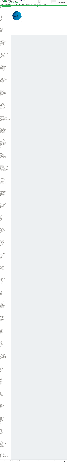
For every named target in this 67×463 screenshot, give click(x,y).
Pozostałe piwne (8, 4)
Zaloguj (53, 1)
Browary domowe (5, 207)
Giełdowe (5, 7)
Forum (27, 0)
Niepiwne (28, 4)
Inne (31, 4)
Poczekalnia (36, 4)
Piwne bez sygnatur (33, 0)
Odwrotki (23, 4)
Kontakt (44, 4)
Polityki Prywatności (32, 461)
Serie (19, 4)
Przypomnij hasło (61, 2)
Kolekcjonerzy (5, 38)
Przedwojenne (14, 4)
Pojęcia (40, 4)
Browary (2, 4)
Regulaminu (60, 460)
